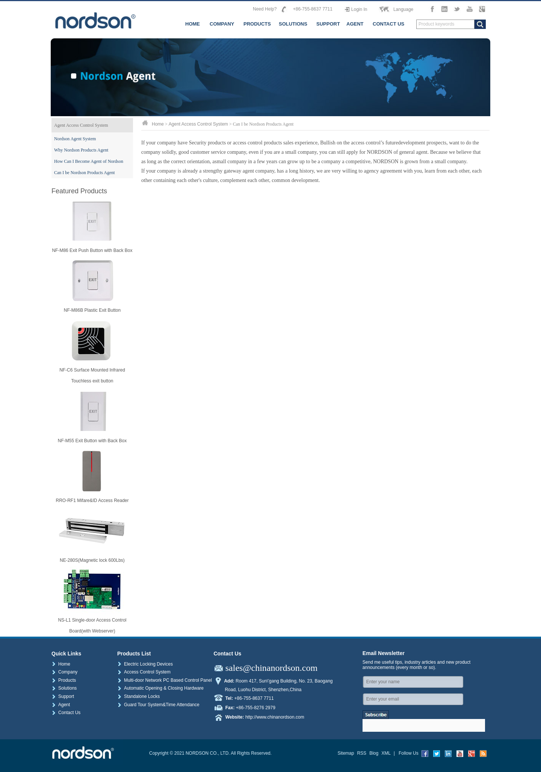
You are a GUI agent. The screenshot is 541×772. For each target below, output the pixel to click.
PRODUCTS (257, 24)
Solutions (64, 688)
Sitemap (345, 753)
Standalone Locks (138, 696)
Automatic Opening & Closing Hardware (160, 688)
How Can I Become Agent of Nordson (88, 161)
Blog (373, 753)
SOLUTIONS (293, 24)
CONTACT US (388, 24)
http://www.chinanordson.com (274, 717)
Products (63, 680)
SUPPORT (328, 24)
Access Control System (144, 672)
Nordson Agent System (75, 138)
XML (386, 753)
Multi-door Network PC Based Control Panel (164, 680)
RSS (361, 753)
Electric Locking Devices (145, 664)
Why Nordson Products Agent (81, 150)
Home (158, 124)
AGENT (355, 24)
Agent (60, 704)
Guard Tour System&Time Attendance (158, 704)
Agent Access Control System (81, 125)
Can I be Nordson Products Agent (84, 172)
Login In (359, 9)
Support (62, 696)
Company (64, 672)
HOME (192, 24)
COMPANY (222, 24)
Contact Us (65, 712)
